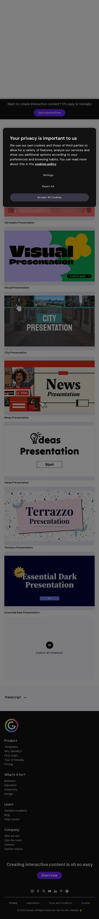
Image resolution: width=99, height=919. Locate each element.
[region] (50, 167)
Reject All (48, 186)
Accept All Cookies (49, 197)
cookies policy (45, 164)
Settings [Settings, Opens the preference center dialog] (48, 175)
